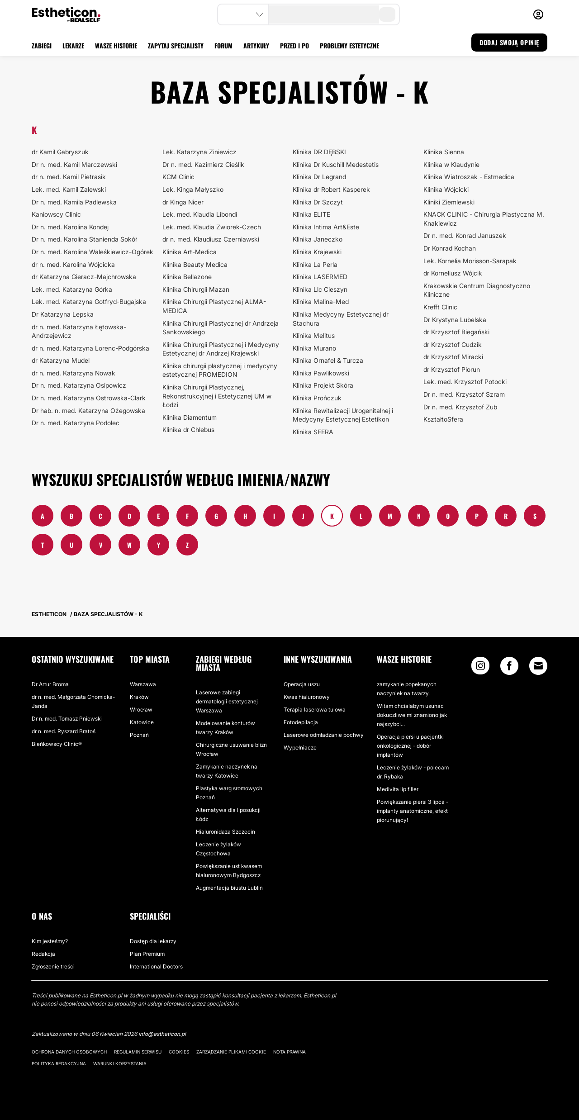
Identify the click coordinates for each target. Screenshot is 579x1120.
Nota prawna (289, 1051)
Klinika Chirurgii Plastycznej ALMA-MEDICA (214, 306)
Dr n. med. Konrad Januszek (464, 235)
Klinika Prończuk (317, 398)
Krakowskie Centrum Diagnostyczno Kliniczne (476, 290)
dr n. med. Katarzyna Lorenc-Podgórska (90, 348)
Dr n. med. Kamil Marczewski (74, 164)
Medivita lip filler (397, 789)
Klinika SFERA (313, 432)
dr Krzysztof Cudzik (452, 344)
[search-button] (387, 14)
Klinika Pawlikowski (321, 373)
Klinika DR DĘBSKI (319, 152)
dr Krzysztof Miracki (453, 357)
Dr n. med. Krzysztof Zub (460, 407)
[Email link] (538, 666)
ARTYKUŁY (256, 45)
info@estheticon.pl (162, 1033)
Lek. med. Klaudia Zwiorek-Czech (211, 227)
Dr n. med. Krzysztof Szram (464, 394)
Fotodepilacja (301, 722)
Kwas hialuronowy (307, 696)
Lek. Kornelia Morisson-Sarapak (470, 261)
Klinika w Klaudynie (451, 164)
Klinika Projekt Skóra (323, 385)
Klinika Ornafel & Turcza (328, 360)
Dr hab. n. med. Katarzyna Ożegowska (88, 410)
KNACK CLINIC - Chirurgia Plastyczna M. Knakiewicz (483, 218)
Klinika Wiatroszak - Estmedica (468, 176)
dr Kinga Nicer (183, 202)
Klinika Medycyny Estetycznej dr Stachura (341, 318)
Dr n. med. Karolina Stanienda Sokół (84, 239)
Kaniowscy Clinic (56, 214)
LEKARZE (73, 45)
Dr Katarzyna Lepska (63, 314)
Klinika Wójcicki (446, 189)
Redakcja (43, 953)
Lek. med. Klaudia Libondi (199, 214)
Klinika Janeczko (317, 239)
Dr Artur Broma (50, 684)
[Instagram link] (480, 668)
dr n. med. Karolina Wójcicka (73, 264)
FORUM (223, 45)
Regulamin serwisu (137, 1051)
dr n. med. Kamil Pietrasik (69, 176)
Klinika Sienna (443, 152)
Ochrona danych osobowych (69, 1051)
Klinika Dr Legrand (319, 176)
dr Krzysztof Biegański (456, 332)
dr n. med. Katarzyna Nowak (73, 373)
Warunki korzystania (120, 1063)
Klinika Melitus (314, 335)
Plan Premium (147, 953)
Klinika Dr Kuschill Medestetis (336, 164)
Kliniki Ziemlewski (449, 202)
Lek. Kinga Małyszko (192, 189)
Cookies (179, 1051)
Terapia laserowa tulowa (315, 709)
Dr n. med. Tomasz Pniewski (67, 718)
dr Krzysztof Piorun (451, 369)
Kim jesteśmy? (50, 941)
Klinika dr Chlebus (188, 429)
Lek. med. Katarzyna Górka (72, 289)
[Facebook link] (509, 668)
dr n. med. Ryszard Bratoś (63, 731)
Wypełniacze (300, 747)
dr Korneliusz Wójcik (452, 273)
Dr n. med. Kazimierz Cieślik (203, 164)
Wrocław (141, 709)
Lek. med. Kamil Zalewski (69, 189)
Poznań (139, 734)
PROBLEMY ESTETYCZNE (349, 45)
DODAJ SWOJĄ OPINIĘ (509, 42)
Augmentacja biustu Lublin (229, 887)
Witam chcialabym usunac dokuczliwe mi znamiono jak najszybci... (412, 714)
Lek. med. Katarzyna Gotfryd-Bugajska (89, 301)
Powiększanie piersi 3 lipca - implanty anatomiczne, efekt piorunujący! (412, 810)
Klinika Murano (314, 348)
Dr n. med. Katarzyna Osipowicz (79, 385)
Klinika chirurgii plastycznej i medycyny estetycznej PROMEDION (219, 370)
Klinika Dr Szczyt (318, 202)
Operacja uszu (302, 684)
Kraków (139, 696)
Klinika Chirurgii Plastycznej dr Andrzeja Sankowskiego (220, 327)
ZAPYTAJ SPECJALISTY (176, 45)
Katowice (142, 722)
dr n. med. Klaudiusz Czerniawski (210, 239)
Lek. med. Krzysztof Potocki (465, 381)
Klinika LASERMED (320, 276)
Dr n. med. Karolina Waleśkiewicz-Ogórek (92, 252)
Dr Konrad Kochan (449, 248)
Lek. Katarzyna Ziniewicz (199, 152)
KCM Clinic (178, 176)
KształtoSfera (443, 419)
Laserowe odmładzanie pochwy (324, 734)
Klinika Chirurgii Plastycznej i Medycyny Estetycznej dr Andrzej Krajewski (220, 349)
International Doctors (156, 966)
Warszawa (143, 684)
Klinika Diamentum (189, 417)
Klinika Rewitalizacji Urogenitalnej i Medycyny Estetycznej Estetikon (343, 415)
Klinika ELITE (311, 214)
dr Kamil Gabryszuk (60, 152)
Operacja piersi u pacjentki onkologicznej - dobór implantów (410, 745)
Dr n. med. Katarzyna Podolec (75, 423)
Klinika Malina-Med (321, 301)
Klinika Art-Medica (189, 252)
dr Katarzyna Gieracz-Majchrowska (84, 276)
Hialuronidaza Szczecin (225, 831)
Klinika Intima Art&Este (326, 227)
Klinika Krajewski (317, 252)
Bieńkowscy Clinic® (57, 743)
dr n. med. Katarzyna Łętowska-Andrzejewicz (79, 331)
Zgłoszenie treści (53, 966)
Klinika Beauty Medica (195, 264)
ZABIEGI (42, 45)
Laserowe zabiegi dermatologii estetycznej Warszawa (227, 701)
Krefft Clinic (440, 307)
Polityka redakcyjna (59, 1063)
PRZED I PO (294, 45)
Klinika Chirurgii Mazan (195, 289)
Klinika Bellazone (187, 276)
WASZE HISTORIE (116, 45)
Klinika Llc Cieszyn (320, 289)
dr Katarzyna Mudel (61, 360)
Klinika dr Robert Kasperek (331, 189)
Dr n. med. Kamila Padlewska (74, 202)
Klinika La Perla (315, 264)
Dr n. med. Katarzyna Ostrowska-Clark (89, 398)
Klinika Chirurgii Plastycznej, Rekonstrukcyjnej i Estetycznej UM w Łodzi (216, 395)
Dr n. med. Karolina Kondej (70, 227)
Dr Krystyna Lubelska (454, 319)
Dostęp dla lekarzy (153, 941)
